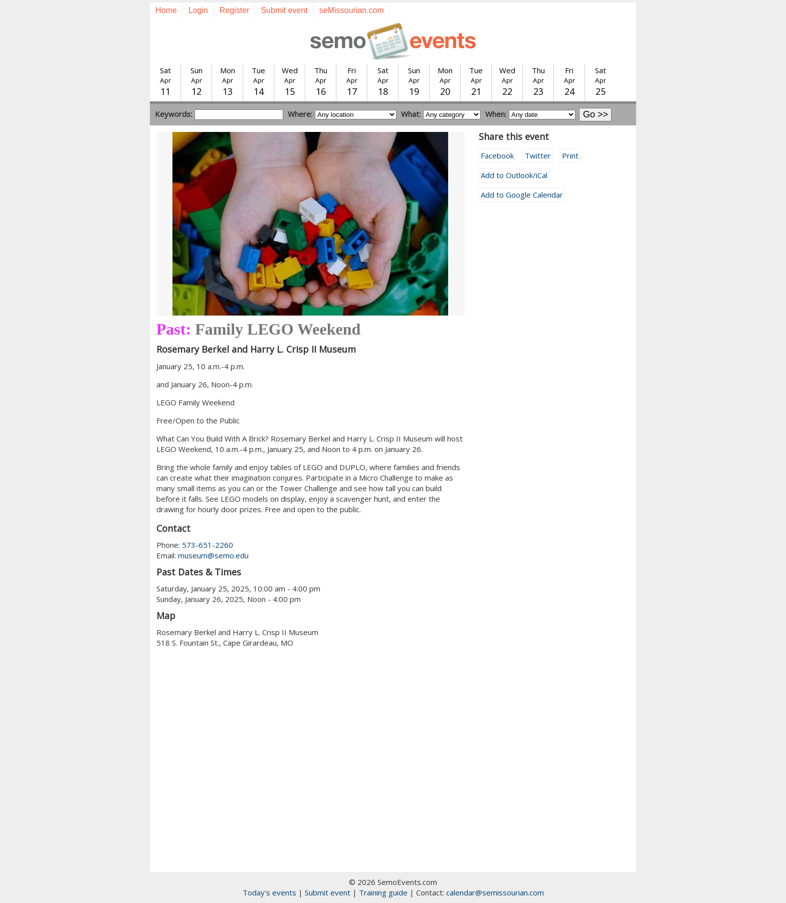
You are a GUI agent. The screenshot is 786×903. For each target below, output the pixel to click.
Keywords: (173, 114)
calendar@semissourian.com (495, 892)
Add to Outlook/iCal (514, 175)
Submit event (284, 10)
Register (235, 10)
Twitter (538, 155)
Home (166, 10)
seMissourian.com (351, 10)
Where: (300, 114)
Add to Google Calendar (522, 195)
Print (570, 155)
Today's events (269, 892)
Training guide (383, 892)
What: (411, 114)
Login (198, 10)
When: (495, 114)
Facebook (497, 155)
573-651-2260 (207, 545)
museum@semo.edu (213, 555)
